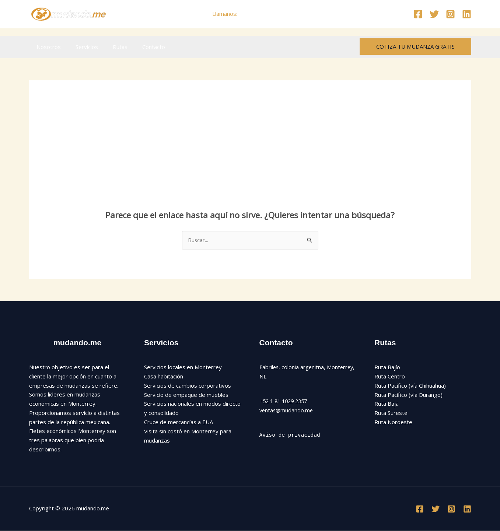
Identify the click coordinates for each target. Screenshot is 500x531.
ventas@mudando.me (287, 410)
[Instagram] (450, 14)
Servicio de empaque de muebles (186, 394)
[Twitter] (434, 14)
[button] (415, 46)
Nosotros (47, 46)
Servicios (81, 46)
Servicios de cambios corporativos (187, 385)
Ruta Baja (386, 404)
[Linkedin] (466, 14)
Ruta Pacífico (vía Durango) (408, 394)
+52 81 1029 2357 (263, 13)
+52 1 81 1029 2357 (285, 401)
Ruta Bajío (387, 367)
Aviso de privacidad (291, 435)
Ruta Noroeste (393, 422)
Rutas (111, 46)
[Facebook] (418, 14)
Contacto (140, 46)
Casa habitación (163, 376)
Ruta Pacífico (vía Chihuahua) (410, 385)
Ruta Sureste (391, 413)
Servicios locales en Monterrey (183, 367)
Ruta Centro (389, 376)
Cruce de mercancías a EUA (178, 422)
